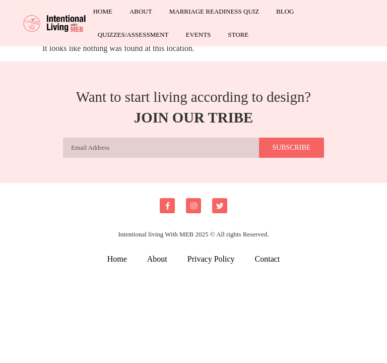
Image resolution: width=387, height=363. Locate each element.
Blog (285, 11)
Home (102, 11)
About (141, 11)
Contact (267, 259)
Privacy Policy (211, 259)
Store (238, 34)
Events (198, 34)
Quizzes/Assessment (133, 34)
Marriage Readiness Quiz (214, 11)
